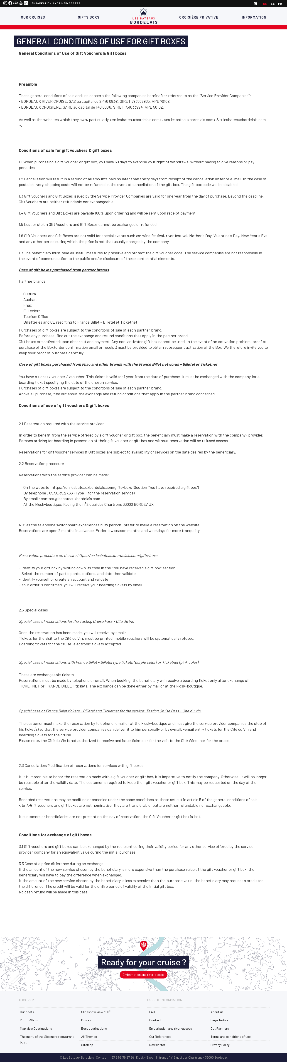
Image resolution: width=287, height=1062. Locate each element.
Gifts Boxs (88, 17)
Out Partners (220, 1028)
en (265, 3)
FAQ (152, 1012)
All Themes (89, 1036)
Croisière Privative (198, 17)
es (273, 3)
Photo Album (29, 1020)
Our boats (27, 1012)
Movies (86, 1020)
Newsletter (157, 1045)
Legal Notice (219, 1020)
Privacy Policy (220, 1045)
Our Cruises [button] (33, 17)
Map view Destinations (36, 1028)
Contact (155, 1020)
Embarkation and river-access (56, 3)
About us (217, 1012)
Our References (160, 1036)
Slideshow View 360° (95, 1012)
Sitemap (87, 1045)
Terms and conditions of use (231, 1036)
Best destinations (94, 1028)
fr (280, 3)
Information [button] (254, 17)
